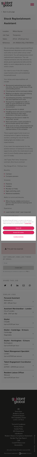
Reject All (18, 228)
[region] (18, 228)
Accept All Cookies (18, 232)
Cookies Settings (18, 236)
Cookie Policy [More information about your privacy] (27, 223)
